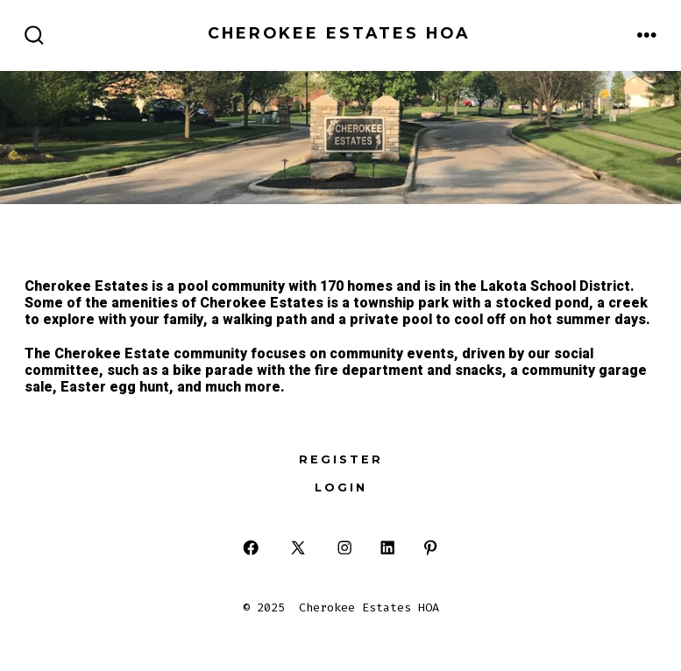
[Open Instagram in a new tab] (345, 548)
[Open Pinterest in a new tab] (430, 548)
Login (341, 487)
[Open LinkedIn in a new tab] (388, 548)
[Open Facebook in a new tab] (251, 548)
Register (341, 459)
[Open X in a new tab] (298, 548)
